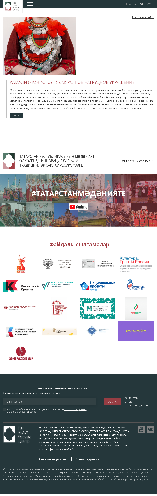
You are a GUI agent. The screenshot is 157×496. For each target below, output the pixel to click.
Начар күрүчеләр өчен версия (142, 4)
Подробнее (19, 116)
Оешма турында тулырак (135, 163)
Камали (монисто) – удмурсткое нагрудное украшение (72, 82)
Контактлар (131, 399)
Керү (149, 4)
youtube (78, 208)
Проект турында (87, 461)
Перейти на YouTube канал (141, 431)
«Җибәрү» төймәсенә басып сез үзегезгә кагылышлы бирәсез (47, 412)
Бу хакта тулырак (141, 481)
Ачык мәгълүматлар (53, 461)
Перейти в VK (150, 431)
